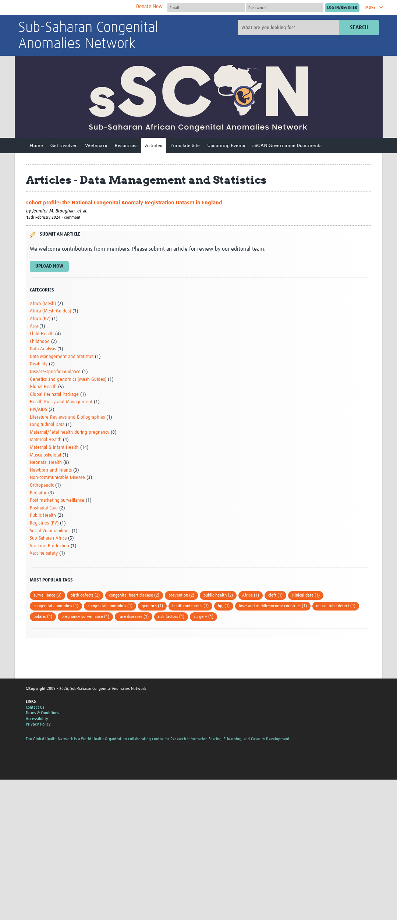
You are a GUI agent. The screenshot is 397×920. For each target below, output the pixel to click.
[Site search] (289, 27)
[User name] (206, 7)
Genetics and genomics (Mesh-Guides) (68, 379)
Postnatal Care (44, 508)
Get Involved (64, 145)
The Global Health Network (73, 7)
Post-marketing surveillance (57, 500)
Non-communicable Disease (57, 477)
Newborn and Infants (51, 470)
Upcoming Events (226, 145)
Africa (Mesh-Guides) (50, 311)
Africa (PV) (40, 318)
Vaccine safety (44, 553)
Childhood (40, 341)
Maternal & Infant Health (54, 447)
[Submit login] (342, 7)
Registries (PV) (44, 523)
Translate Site (185, 145)
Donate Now (149, 6)
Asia (34, 326)
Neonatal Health (46, 462)
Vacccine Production (49, 546)
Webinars (96, 145)
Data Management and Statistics (61, 356)
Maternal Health (45, 439)
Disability (38, 364)
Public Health (43, 515)
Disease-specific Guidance (55, 371)
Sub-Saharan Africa (48, 538)
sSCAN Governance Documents (287, 145)
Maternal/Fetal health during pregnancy (69, 432)
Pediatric (38, 493)
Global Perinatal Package (54, 394)
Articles (153, 145)
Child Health (42, 334)
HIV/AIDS (38, 409)
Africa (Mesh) (43, 303)
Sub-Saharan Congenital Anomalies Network (88, 36)
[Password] (284, 7)
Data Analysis (43, 349)
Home (36, 145)
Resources (126, 145)
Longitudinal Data (47, 424)
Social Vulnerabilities (50, 531)
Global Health (43, 386)
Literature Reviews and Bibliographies (67, 417)
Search (359, 27)
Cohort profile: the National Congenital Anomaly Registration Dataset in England (124, 202)
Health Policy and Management (61, 402)
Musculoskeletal (45, 455)
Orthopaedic (42, 485)
